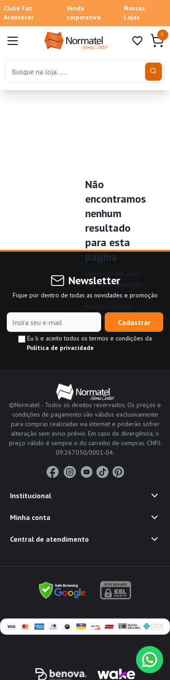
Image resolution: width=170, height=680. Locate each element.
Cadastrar (134, 322)
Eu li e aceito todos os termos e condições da (85, 343)
